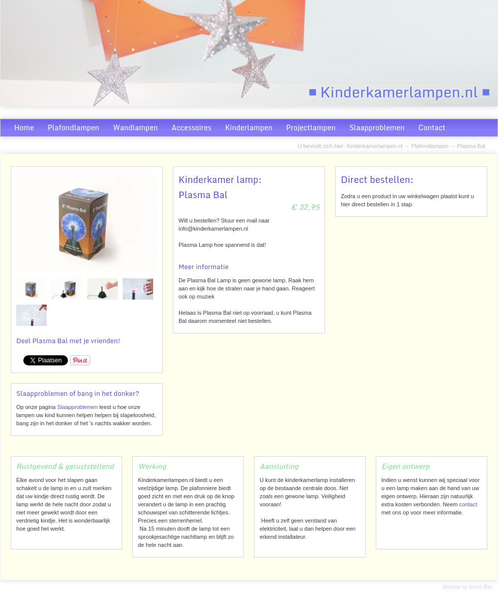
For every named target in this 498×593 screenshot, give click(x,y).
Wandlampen (135, 127)
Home (24, 127)
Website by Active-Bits (467, 587)
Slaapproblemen (377, 127)
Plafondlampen (73, 127)
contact (468, 504)
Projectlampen (311, 127)
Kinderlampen (248, 127)
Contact (431, 127)
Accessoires (191, 127)
